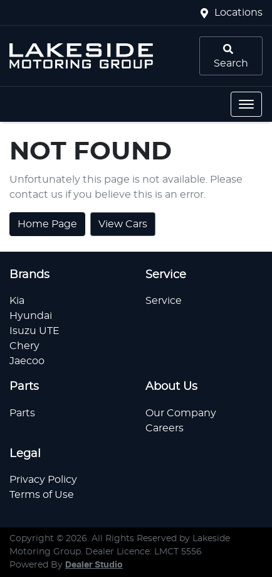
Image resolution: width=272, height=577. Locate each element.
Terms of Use (41, 495)
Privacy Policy (43, 480)
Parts (22, 413)
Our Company (180, 413)
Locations (238, 13)
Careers (164, 428)
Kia (16, 301)
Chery (24, 346)
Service (163, 301)
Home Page (47, 224)
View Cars (122, 224)
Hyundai (30, 316)
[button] (246, 104)
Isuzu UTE (34, 331)
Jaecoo (26, 361)
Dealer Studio (94, 565)
